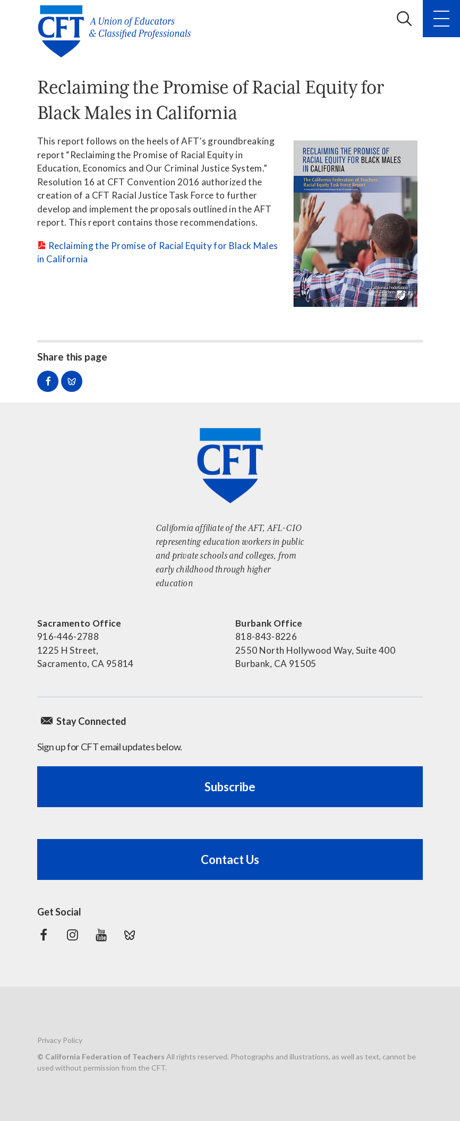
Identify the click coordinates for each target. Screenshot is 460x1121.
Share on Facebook (47, 381)
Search (404, 18)
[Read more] (355, 223)
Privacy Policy (59, 1040)
